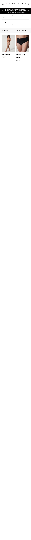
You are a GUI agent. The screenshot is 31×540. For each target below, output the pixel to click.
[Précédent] (2, 10)
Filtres (4, 30)
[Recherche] (22, 4)
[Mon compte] (28, 4)
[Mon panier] (25, 4)
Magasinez (5, 15)
